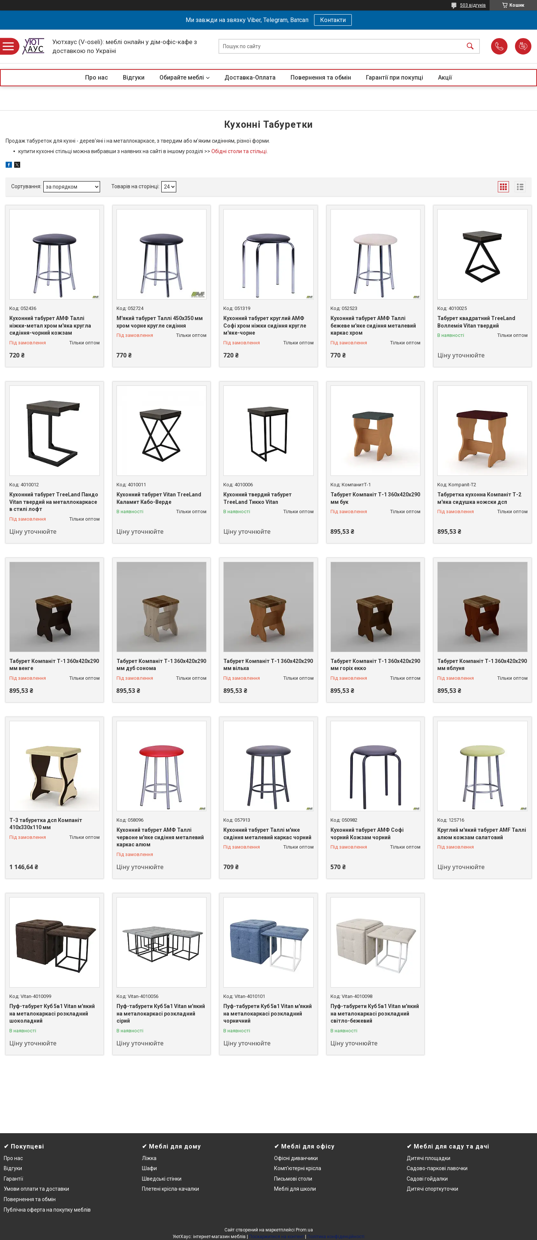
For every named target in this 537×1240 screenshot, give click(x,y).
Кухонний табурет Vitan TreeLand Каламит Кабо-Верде (159, 498)
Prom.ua (304, 1230)
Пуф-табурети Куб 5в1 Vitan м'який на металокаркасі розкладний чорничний (267, 1013)
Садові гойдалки (427, 1179)
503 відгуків (473, 5)
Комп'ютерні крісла (297, 1168)
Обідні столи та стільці (239, 151)
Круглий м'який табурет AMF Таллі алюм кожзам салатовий (481, 833)
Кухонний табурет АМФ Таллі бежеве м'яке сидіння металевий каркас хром (373, 325)
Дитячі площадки (428, 1158)
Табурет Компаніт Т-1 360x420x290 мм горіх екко (375, 665)
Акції (445, 77)
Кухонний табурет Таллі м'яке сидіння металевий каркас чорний (267, 833)
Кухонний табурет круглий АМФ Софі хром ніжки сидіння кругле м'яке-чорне (264, 325)
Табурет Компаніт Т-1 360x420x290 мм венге (54, 665)
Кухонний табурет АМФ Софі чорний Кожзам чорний (367, 833)
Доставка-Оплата (250, 77)
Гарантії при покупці (394, 77)
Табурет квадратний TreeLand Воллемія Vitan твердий (476, 322)
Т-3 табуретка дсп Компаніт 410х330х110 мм (45, 824)
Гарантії (13, 1179)
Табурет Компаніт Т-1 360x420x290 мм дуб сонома (161, 665)
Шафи (149, 1168)
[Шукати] (470, 46)
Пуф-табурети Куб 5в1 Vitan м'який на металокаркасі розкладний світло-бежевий (374, 1013)
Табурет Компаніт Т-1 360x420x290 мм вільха (268, 665)
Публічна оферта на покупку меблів (47, 1210)
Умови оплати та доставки (36, 1189)
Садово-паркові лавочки (437, 1168)
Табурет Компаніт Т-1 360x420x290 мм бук (375, 498)
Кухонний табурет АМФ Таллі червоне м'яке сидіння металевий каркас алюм (160, 837)
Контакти (333, 20)
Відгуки (134, 77)
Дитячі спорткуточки (432, 1189)
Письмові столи (293, 1179)
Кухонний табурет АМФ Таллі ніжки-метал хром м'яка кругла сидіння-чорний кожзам (50, 325)
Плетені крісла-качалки (170, 1189)
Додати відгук (523, 46)
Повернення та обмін (321, 77)
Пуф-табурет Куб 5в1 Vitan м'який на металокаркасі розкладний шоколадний (52, 1013)
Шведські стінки (161, 1179)
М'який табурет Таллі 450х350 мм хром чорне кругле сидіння (160, 322)
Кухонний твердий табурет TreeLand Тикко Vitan (257, 498)
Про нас (96, 77)
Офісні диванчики (296, 1158)
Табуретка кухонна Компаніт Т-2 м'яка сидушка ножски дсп (479, 498)
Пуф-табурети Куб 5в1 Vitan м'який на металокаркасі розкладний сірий (161, 1013)
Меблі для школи (295, 1189)
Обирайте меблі (181, 77)
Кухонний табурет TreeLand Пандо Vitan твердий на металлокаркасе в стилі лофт (53, 502)
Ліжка (149, 1158)
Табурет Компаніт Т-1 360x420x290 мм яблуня (482, 665)
